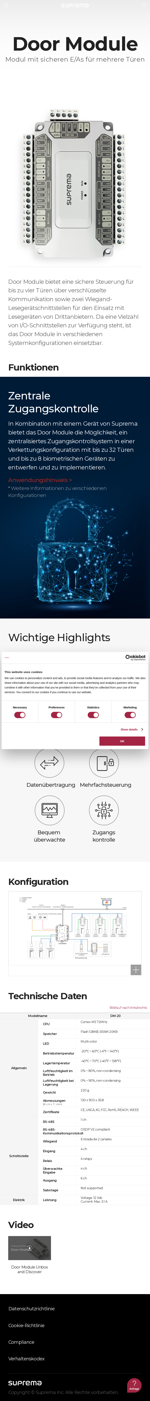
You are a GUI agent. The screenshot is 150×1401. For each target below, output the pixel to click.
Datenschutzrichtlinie (31, 1308)
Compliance (21, 1342)
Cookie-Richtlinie (26, 1325)
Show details (129, 729)
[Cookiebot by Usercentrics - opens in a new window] (128, 658)
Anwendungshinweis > (40, 480)
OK (122, 741)
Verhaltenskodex (26, 1359)
